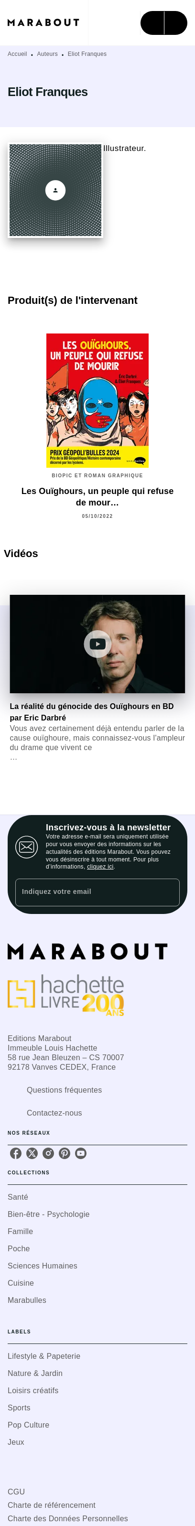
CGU (16, 1492)
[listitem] (16, 1153)
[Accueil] (48, 22)
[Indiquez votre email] (85, 892)
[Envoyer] (168, 892)
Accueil (17, 54)
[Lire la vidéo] (97, 644)
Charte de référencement (52, 1505)
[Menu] (164, 23)
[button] (97, 1197)
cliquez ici (100, 866)
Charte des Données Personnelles (68, 1519)
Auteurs (47, 54)
